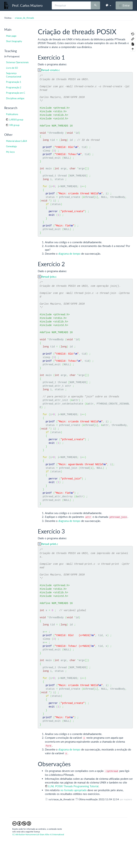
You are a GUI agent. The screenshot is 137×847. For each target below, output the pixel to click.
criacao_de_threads (24, 17)
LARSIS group (16, 119)
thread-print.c (49, 543)
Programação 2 (13, 87)
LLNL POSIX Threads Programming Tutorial (73, 786)
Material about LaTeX (16, 141)
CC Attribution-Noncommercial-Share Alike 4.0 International (38, 834)
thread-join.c (49, 276)
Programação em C (15, 92)
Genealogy (11, 146)
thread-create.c (50, 70)
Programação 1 (13, 81)
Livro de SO (12, 67)
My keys (10, 151)
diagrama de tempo (69, 253)
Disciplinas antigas (15, 98)
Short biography (14, 41)
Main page (11, 35)
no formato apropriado (73, 790)
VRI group (14, 125)
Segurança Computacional (13, 75)
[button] (108, 5)
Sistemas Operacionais (17, 62)
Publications (12, 114)
